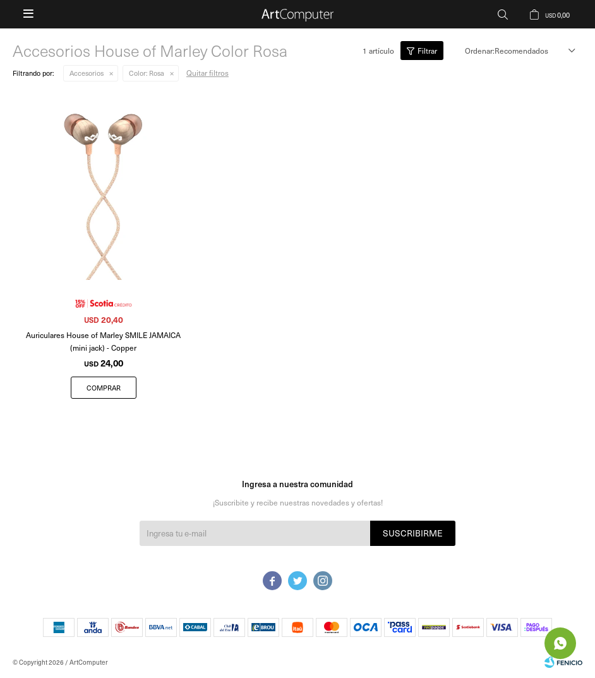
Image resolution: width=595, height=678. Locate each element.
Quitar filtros (207, 72)
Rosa (146, 73)
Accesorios (86, 73)
